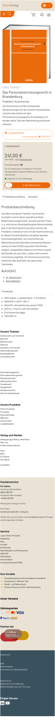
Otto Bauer (5, 459)
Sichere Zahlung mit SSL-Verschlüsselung (22, 587)
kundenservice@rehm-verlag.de (14, 511)
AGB (2, 663)
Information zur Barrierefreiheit (14, 669)
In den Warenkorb (31, 185)
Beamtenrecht (6, 341)
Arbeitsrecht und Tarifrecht (12, 336)
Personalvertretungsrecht (11, 375)
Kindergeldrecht (7, 353)
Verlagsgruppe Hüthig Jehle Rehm (15, 439)
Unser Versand (9, 598)
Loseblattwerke (16, 132)
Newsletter (4, 538)
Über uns (4, 442)
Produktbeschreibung (14, 196)
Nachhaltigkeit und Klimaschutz (14, 550)
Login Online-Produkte (10, 535)
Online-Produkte (7, 409)
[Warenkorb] (49, 14)
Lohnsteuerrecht (7, 356)
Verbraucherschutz (8, 381)
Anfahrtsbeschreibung (10, 445)
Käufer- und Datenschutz (15, 584)
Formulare (4, 412)
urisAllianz (5, 465)
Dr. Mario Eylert (13, 277)
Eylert (5, 87)
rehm (22, 312)
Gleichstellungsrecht (9, 350)
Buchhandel (5, 547)
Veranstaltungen (7, 415)
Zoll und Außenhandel (9, 393)
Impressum (5, 654)
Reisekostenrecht (8, 378)
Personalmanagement (9, 372)
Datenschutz (5, 681)
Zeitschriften (6, 421)
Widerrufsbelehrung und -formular (15, 686)
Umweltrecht (5, 384)
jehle (2, 453)
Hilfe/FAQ (4, 553)
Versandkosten (25, 159)
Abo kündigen (6, 559)
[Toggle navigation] (4, 14)
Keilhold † (15, 87)
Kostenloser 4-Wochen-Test (16, 581)
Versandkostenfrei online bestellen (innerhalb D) (25, 578)
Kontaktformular (35, 517)
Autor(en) (32, 196)
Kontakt (3, 544)
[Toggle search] (9, 14)
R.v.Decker (4, 456)
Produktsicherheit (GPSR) (11, 562)
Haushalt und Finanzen (10, 347)
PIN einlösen (5, 556)
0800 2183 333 (6, 492)
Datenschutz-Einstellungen (12, 684)
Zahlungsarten (9, 608)
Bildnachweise (6, 666)
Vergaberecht (6, 387)
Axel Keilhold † (13, 281)
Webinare (4, 418)
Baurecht (4, 338)
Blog (2, 541)
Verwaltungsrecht (7, 390)
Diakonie (4, 344)
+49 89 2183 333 (6, 498)
